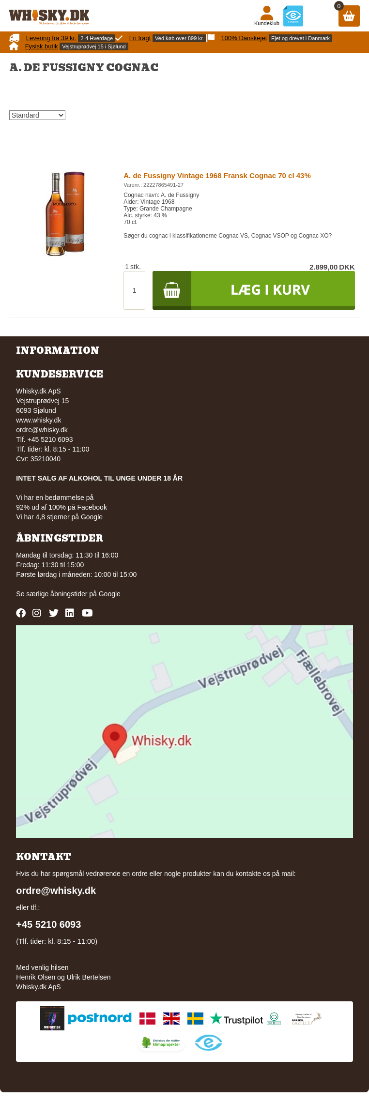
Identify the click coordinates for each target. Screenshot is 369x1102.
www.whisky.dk (38, 420)
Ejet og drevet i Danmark (300, 38)
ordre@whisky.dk (42, 430)
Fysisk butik (41, 46)
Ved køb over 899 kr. (179, 38)
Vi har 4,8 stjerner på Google (59, 517)
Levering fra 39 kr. (51, 38)
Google (110, 594)
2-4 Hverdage (96, 38)
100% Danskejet (244, 38)
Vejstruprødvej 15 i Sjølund (93, 46)
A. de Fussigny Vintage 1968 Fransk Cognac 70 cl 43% (217, 175)
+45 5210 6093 (48, 924)
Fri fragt (140, 38)
